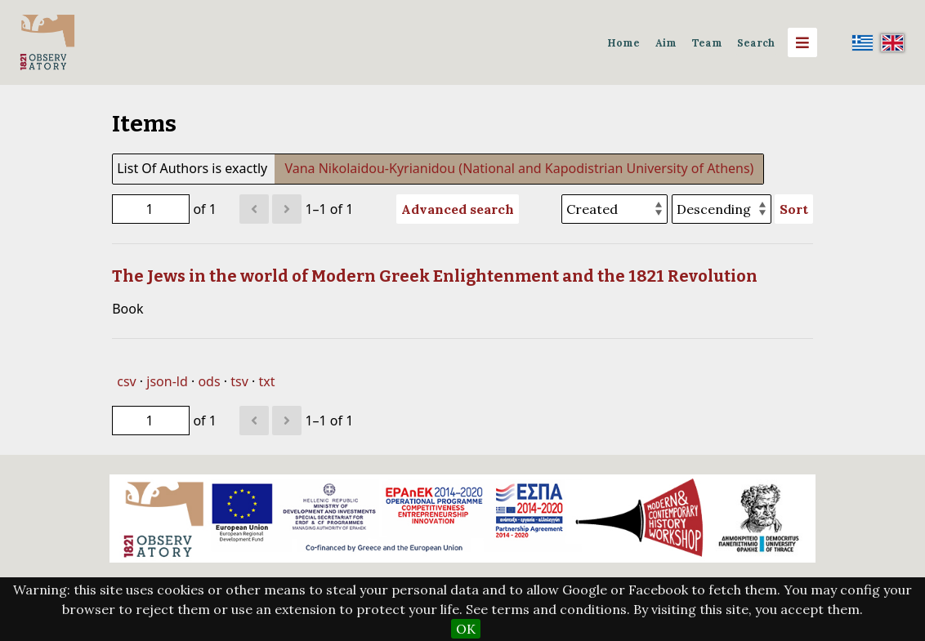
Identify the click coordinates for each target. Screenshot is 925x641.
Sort (794, 209)
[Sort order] (721, 209)
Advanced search (457, 209)
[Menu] (802, 42)
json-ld (166, 381)
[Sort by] (614, 209)
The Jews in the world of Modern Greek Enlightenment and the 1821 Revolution (434, 276)
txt (266, 381)
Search (756, 42)
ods (209, 381)
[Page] (151, 209)
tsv (239, 381)
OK (466, 629)
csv (126, 381)
